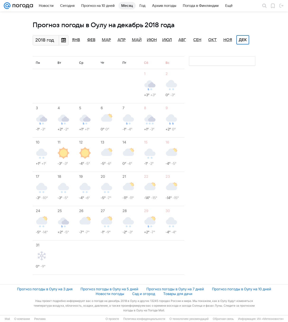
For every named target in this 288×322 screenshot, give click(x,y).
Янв (76, 40)
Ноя (227, 40)
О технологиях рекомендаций (188, 319)
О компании (22, 319)
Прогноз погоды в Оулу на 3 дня (44, 289)
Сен (197, 40)
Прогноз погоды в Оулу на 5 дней (109, 289)
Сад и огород (143, 294)
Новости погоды (110, 294)
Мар (106, 40)
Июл (167, 40)
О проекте (112, 319)
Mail (7, 319)
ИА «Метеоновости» (270, 319)
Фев (91, 40)
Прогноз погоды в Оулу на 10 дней (241, 289)
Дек (243, 40)
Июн (152, 40)
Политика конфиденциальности (144, 319)
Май (137, 40)
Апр (121, 40)
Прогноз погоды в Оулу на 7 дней (175, 289)
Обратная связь (223, 319)
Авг (182, 40)
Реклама (39, 319)
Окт (212, 40)
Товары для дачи (177, 294)
